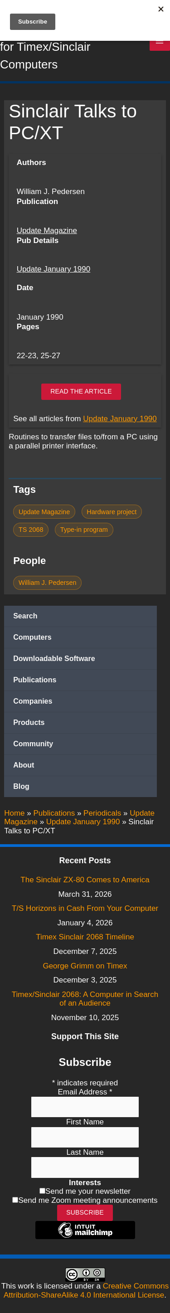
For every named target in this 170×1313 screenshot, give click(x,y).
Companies (32, 701)
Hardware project (111, 511)
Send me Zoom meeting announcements (87, 1200)
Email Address (85, 1092)
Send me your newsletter (88, 1191)
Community (33, 744)
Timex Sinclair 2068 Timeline (85, 937)
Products (28, 722)
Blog (21, 786)
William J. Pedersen (48, 582)
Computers (32, 637)
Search (25, 616)
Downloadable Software (54, 658)
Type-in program (84, 529)
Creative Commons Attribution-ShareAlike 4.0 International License (86, 1290)
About (23, 765)
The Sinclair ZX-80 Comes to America (84, 879)
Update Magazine (47, 230)
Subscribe (85, 1212)
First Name (85, 1122)
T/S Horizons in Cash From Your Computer (85, 908)
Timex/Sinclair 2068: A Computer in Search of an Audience (85, 999)
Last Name (84, 1152)
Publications (34, 680)
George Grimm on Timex (85, 966)
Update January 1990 (54, 269)
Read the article (81, 391)
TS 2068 (31, 529)
